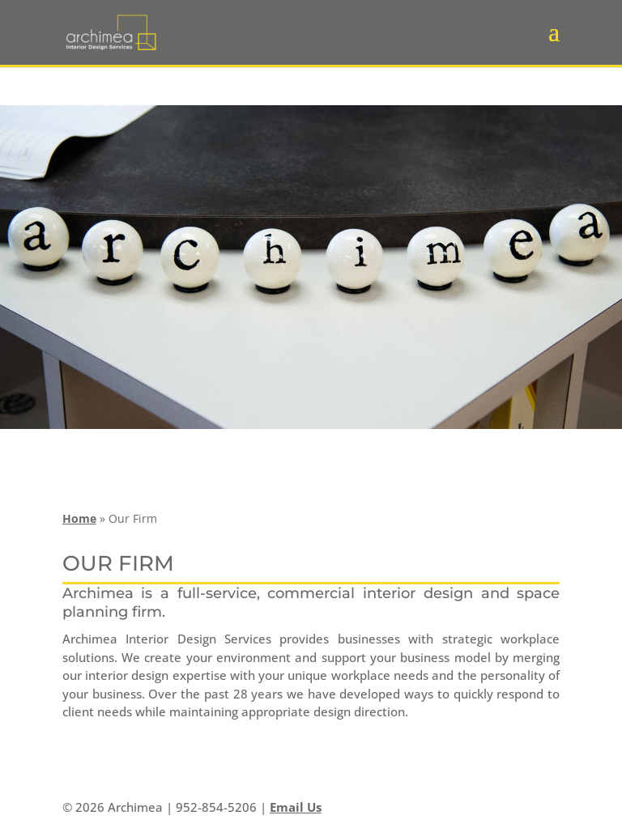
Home (79, 518)
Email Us (296, 807)
